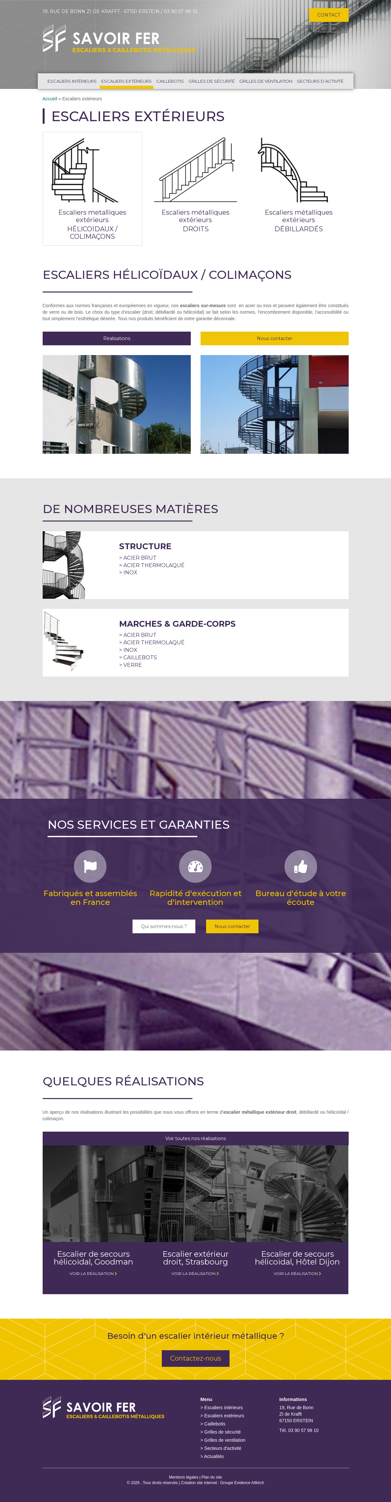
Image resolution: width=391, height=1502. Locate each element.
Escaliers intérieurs (72, 81)
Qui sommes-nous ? (164, 926)
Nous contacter (274, 338)
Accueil (50, 98)
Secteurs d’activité (320, 81)
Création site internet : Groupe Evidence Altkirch (222, 1483)
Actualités (214, 1456)
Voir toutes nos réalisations (195, 1138)
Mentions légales (183, 1477)
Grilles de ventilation (265, 81)
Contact (328, 15)
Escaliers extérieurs (126, 81)
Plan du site (212, 1477)
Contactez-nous (195, 1358)
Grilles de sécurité (212, 81)
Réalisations (116, 338)
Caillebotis (170, 81)
